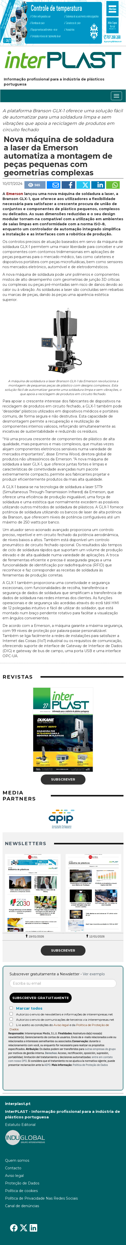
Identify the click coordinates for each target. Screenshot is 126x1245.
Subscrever (63, 779)
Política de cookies (21, 1190)
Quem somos (17, 1160)
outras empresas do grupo (100, 1049)
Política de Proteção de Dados (90, 1065)
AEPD (47, 1065)
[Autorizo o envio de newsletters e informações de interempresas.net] (11, 1013)
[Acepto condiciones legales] (11, 1024)
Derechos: (51, 1053)
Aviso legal (61, 1025)
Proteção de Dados (22, 1183)
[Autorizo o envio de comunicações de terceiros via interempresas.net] (11, 1019)
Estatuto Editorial (20, 1124)
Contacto (13, 1168)
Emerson (14, 193)
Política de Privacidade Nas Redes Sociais (41, 1198)
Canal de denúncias (22, 1206)
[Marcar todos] (11, 1008)
